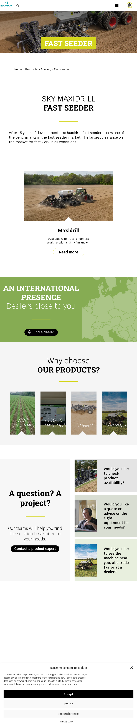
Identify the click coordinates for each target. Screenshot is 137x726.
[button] (131, 667)
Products (31, 69)
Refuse (68, 704)
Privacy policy (66, 721)
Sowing (46, 69)
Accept (68, 694)
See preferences (68, 714)
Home (18, 69)
